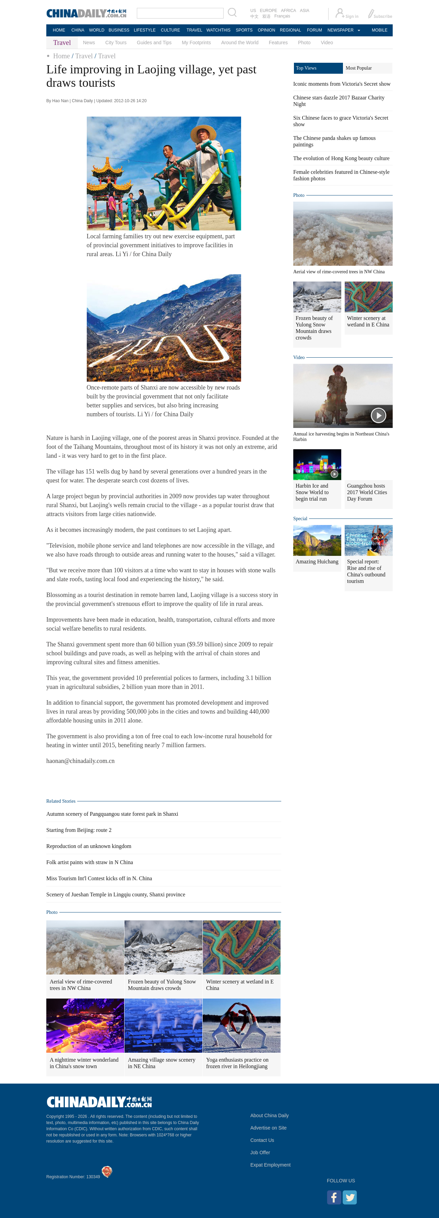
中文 (254, 16)
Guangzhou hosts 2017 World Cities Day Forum (367, 492)
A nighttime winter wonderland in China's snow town (84, 1063)
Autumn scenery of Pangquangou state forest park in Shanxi (112, 814)
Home (61, 56)
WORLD (97, 30)
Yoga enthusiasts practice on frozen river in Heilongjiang (237, 1063)
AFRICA (288, 10)
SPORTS (244, 30)
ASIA (304, 10)
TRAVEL (194, 30)
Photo (304, 42)
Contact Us (262, 1140)
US (253, 10)
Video (327, 42)
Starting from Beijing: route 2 (78, 830)
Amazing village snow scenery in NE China (161, 1063)
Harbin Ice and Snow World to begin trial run (312, 492)
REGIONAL (290, 30)
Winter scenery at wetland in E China (240, 985)
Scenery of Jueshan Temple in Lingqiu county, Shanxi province (115, 894)
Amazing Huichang (317, 561)
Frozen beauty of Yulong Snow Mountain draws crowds (162, 985)
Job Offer (260, 1152)
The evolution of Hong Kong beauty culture (341, 158)
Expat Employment (270, 1165)
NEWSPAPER (340, 30)
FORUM (314, 30)
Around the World (240, 42)
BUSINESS (119, 30)
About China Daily (269, 1115)
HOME (59, 30)
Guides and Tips (154, 42)
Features (278, 42)
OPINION (266, 30)
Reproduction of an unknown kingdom (88, 846)
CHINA (77, 30)
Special (300, 518)
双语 (266, 16)
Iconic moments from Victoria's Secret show (342, 84)
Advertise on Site (268, 1128)
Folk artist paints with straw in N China (89, 862)
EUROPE (268, 10)
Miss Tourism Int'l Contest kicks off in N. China (99, 878)
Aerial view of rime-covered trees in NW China (81, 985)
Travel (84, 56)
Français (282, 16)
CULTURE (170, 30)
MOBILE (379, 30)
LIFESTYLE (144, 30)
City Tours (116, 42)
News (89, 42)
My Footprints (196, 42)
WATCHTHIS (218, 30)
